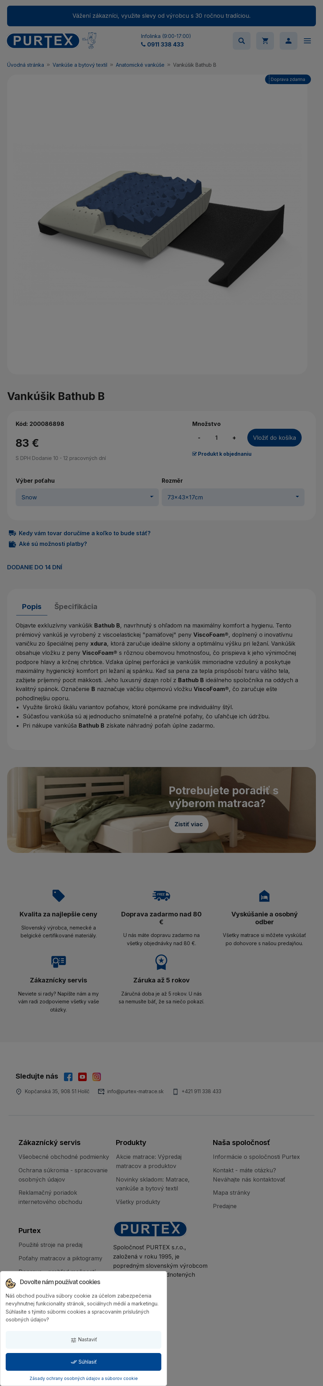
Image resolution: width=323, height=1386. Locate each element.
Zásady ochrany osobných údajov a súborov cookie (83, 1378)
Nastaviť (83, 1339)
